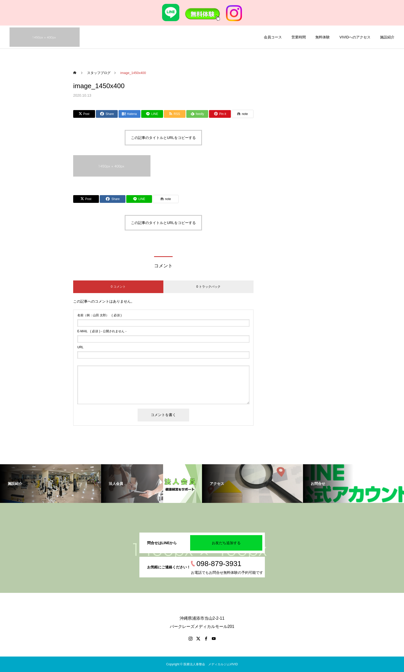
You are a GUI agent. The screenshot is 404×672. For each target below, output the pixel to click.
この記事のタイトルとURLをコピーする (163, 138)
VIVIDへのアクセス (355, 37)
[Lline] (152, 114)
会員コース (273, 37)
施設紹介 (387, 37)
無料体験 (322, 37)
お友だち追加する (226, 543)
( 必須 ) (99, 315)
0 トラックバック (208, 286)
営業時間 (298, 37)
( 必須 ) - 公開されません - (102, 331)
